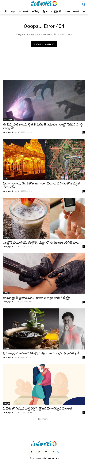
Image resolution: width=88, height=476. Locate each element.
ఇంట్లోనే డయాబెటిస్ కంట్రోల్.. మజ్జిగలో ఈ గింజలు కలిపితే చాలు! (41, 242)
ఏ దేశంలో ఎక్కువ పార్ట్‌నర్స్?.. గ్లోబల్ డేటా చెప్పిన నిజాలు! (37, 408)
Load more (44, 419)
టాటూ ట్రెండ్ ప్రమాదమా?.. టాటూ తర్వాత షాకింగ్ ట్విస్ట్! (36, 298)
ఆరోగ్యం (6, 237)
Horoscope (8, 119)
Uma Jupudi (8, 132)
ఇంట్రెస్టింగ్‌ (6, 403)
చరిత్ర (5, 178)
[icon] (58, 452)
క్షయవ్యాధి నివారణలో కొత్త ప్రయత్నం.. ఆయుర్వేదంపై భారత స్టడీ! (41, 353)
